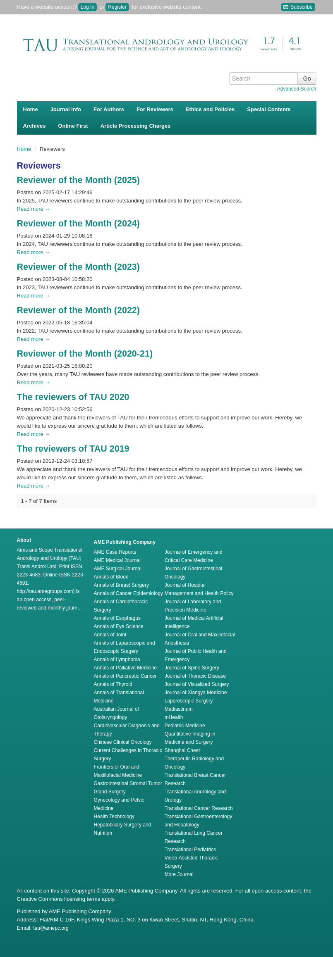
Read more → (33, 209)
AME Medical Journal (117, 560)
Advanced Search (296, 89)
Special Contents (268, 109)
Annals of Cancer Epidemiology (128, 593)
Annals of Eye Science (119, 626)
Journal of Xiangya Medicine (196, 692)
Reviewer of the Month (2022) (78, 310)
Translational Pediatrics (190, 849)
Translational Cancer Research (199, 808)
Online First (73, 126)
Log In (87, 7)
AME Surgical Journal (117, 568)
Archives (34, 126)
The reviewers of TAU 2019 (73, 449)
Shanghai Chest (182, 750)
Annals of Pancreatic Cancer (125, 676)
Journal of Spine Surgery (192, 668)
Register (117, 7)
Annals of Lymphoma (117, 659)
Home (30, 109)
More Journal (179, 874)
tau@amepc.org (51, 928)
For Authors (108, 109)
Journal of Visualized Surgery (197, 684)
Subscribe (298, 7)
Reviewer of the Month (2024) (78, 224)
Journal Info (65, 109)
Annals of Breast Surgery (121, 585)
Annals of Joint (110, 635)
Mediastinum (179, 709)
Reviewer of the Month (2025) (78, 180)
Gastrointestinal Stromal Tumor (128, 783)
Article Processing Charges (136, 126)
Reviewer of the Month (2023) (78, 267)
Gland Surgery (110, 792)
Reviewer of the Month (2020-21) (85, 354)
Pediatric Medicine (185, 725)
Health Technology (114, 816)
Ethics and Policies (210, 109)
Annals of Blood (111, 577)
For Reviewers (155, 109)
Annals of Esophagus (117, 618)
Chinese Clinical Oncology (123, 742)
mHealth (174, 717)
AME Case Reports (115, 552)
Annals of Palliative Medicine (125, 668)
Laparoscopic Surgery (189, 701)
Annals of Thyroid (113, 684)
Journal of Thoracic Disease (195, 676)
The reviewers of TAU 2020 (73, 397)
